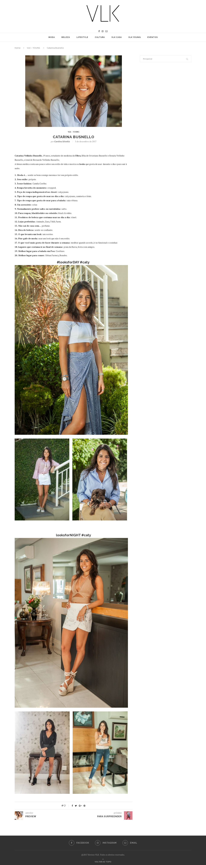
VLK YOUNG (134, 37)
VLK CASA (116, 37)
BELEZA (65, 37)
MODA (51, 37)
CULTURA (100, 37)
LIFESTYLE (82, 37)
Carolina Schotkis (62, 141)
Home (18, 48)
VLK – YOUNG (33, 48)
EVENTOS (152, 37)
